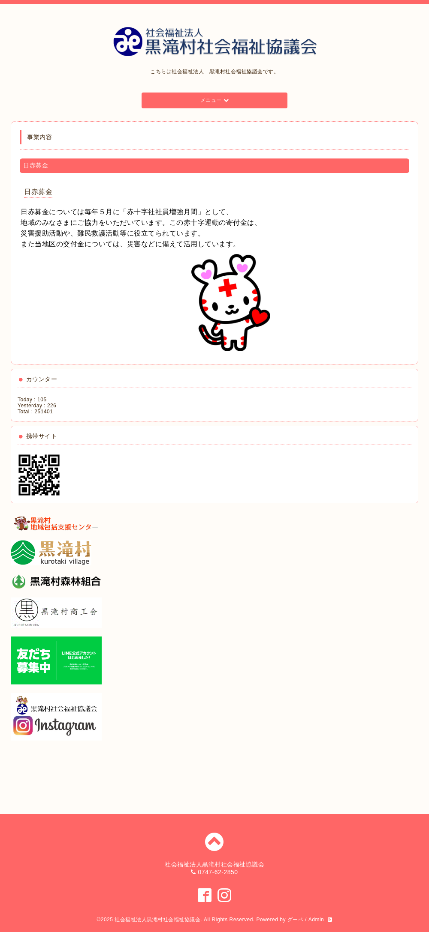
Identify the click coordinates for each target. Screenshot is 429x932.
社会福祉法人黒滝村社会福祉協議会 (157, 920)
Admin (316, 920)
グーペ (295, 920)
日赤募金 (38, 191)
